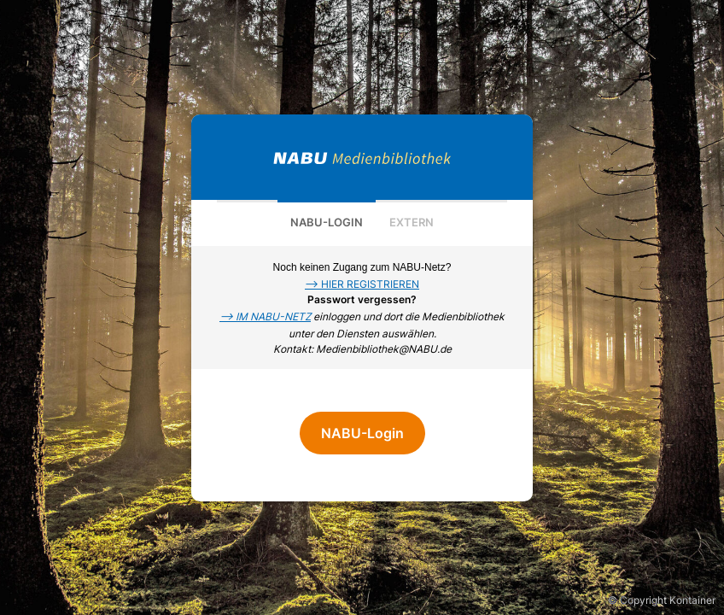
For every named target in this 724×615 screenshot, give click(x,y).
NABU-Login (326, 222)
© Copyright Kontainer (661, 600)
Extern (411, 222)
